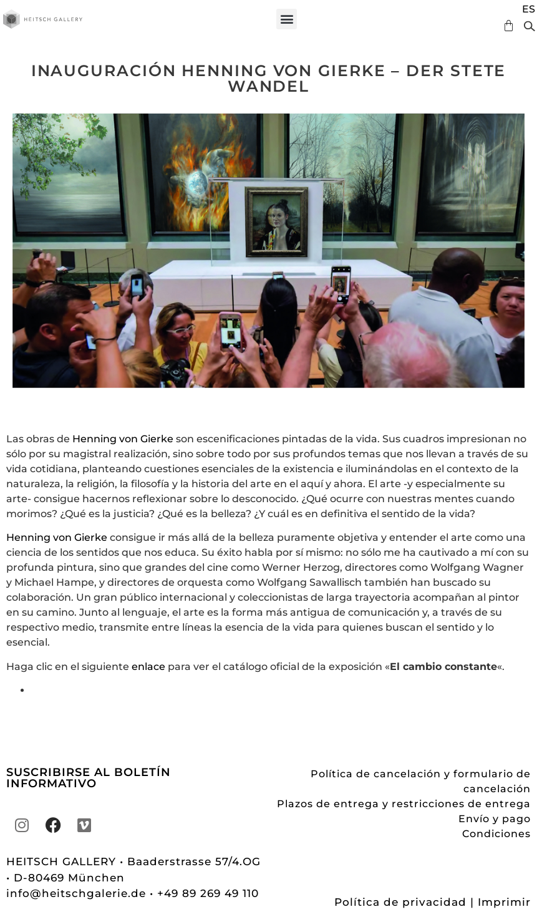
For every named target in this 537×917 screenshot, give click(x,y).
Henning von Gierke (122, 439)
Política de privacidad (400, 902)
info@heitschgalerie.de (78, 893)
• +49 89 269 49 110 (204, 893)
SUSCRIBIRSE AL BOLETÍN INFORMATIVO (88, 777)
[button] (286, 19)
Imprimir (504, 902)
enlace (148, 666)
